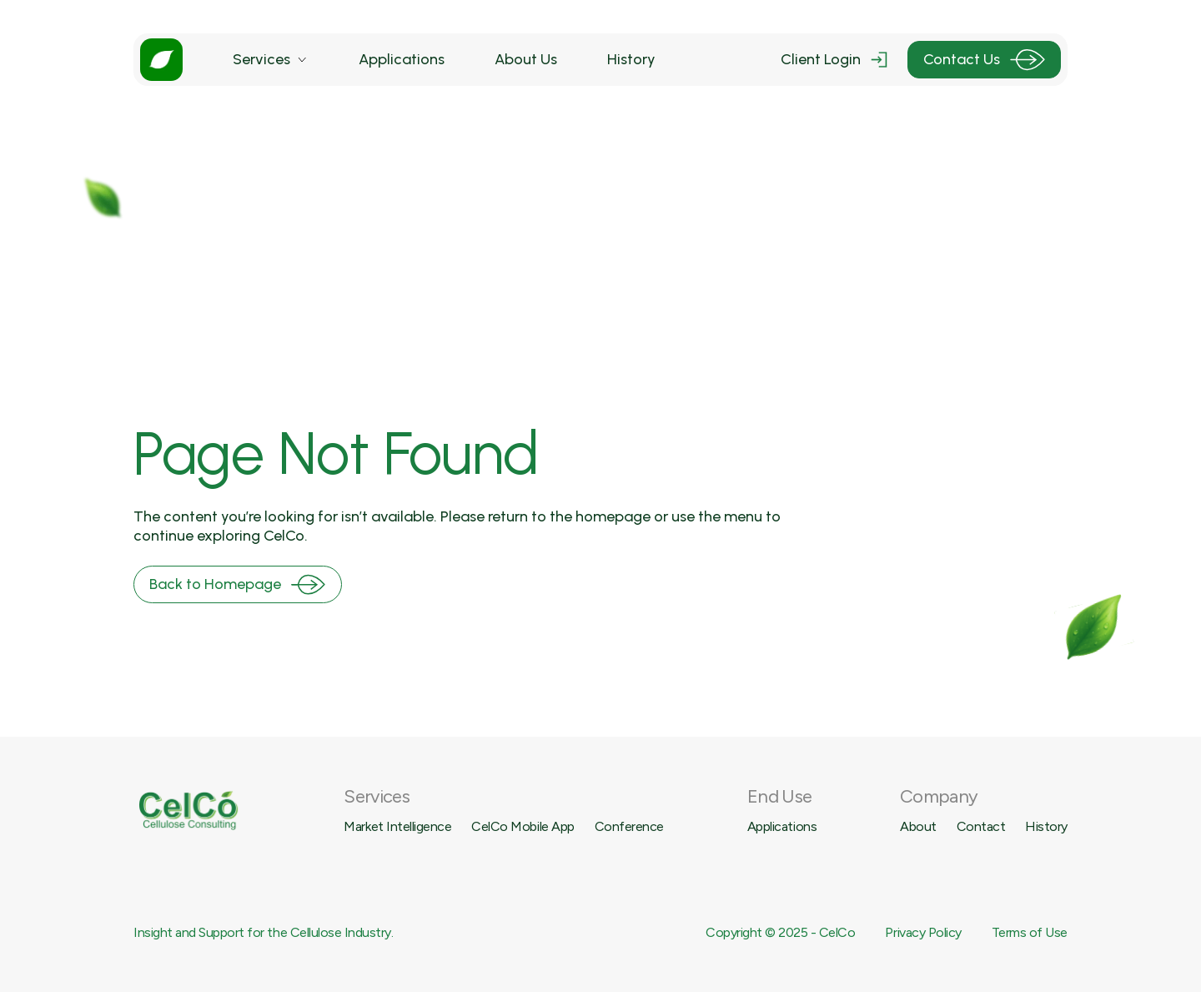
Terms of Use (1030, 932)
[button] (271, 59)
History (631, 59)
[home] (161, 59)
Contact (981, 826)
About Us (526, 59)
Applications (402, 59)
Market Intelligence (397, 826)
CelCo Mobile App (522, 826)
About (918, 826)
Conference (629, 826)
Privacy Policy (923, 932)
